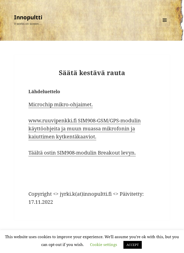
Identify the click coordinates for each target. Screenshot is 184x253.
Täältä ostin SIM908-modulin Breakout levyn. (82, 152)
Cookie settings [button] (103, 244)
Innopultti (28, 17)
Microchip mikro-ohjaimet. (60, 104)
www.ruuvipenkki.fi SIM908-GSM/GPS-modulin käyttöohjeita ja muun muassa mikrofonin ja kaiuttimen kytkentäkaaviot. (84, 128)
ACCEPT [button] (132, 244)
